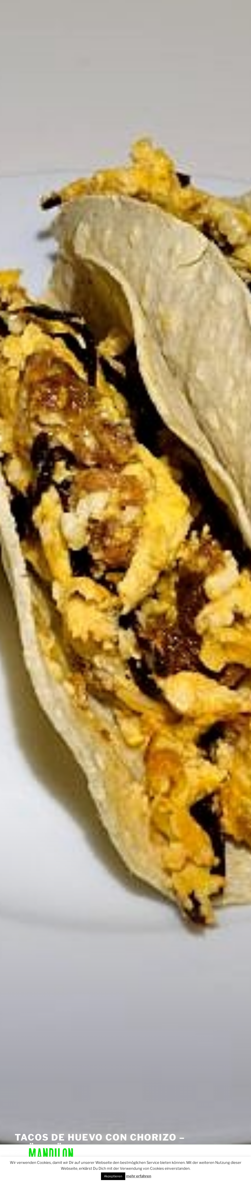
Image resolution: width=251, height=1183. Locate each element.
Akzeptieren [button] (113, 1176)
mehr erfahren (138, 1176)
